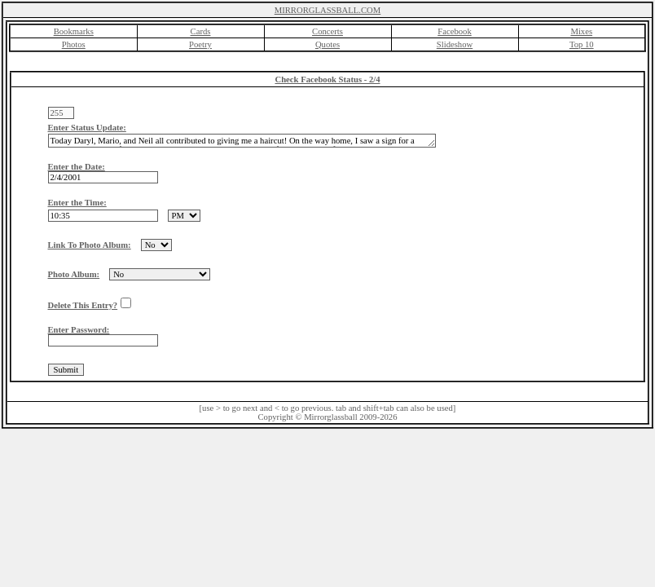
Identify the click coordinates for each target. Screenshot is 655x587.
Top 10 (581, 44)
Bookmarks (74, 31)
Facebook (454, 31)
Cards (201, 31)
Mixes (581, 31)
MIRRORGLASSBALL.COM (328, 10)
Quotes (327, 44)
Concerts (327, 31)
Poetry (200, 44)
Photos (74, 44)
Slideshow (455, 44)
